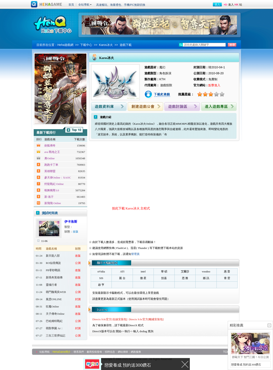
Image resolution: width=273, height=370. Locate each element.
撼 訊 (206, 278)
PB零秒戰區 (53, 270)
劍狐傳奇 (49, 145)
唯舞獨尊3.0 (51, 190)
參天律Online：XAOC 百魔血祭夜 (57, 178)
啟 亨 (101, 284)
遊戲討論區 (182, 106)
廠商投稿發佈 (94, 351)
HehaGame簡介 (61, 351)
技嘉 (164, 278)
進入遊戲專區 (219, 106)
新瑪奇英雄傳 (54, 277)
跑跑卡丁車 (51, 164)
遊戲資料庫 (108, 106)
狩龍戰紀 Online (54, 184)
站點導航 (44, 351)
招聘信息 (110, 351)
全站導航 (83, 4)
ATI (122, 271)
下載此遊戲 (157, 94)
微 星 (143, 278)
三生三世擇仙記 (55, 335)
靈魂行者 (51, 284)
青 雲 (227, 278)
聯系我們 (79, 351)
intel (143, 271)
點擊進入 (214, 85)
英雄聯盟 (49, 171)
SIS (101, 278)
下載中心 (86, 45)
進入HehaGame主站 (46, 4)
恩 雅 (185, 278)
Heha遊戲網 (65, 45)
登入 (217, 4)
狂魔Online (52, 306)
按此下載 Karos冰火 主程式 (131, 208)
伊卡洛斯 (70, 221)
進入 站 (235, 4)
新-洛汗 (49, 196)
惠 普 (227, 271)
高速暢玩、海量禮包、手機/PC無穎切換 (120, 4)
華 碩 (164, 271)
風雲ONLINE (54, 299)
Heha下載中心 (53, 24)
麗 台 (122, 278)
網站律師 (123, 351)
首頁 (71, 4)
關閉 (185, 364)
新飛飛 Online (52, 203)
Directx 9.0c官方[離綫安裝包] (146, 319)
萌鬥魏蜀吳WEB (56, 292)
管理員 (135, 254)
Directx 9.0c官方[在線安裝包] (109, 319)
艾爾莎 (185, 271)
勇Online (49, 158)
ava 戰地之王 (52, 152)
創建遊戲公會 (145, 106)
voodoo (206, 271)
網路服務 (136, 351)
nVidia (101, 271)
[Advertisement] (128, 173)
